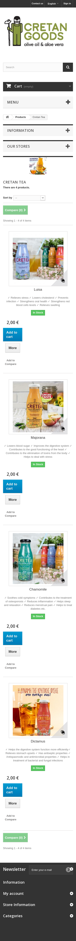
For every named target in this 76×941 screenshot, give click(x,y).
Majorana (38, 438)
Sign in (67, 3)
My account (13, 893)
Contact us (37, 3)
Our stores (18, 146)
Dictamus (38, 741)
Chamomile (38, 589)
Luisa (38, 289)
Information (20, 130)
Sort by (7, 197)
